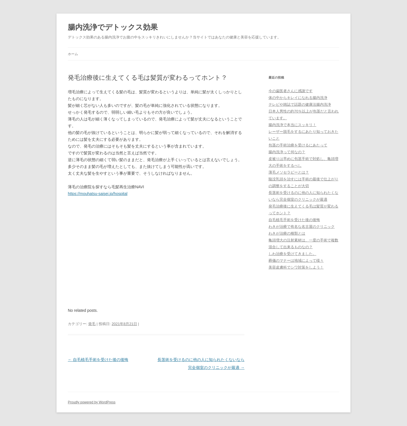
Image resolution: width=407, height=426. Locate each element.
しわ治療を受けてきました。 (292, 254)
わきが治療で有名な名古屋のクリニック (302, 226)
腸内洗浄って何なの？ (287, 152)
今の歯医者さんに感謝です (291, 91)
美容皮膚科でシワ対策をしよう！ (296, 267)
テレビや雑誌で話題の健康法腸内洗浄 (300, 104)
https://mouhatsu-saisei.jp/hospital (97, 193)
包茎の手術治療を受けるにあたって (298, 145)
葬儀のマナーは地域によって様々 (296, 260)
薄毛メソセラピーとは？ (289, 172)
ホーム (73, 54)
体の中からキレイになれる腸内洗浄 (298, 98)
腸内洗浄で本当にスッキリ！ (292, 125)
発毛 (92, 324)
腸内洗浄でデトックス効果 (113, 27)
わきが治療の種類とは (287, 233)
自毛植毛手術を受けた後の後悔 (98, 359)
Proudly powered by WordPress (92, 402)
